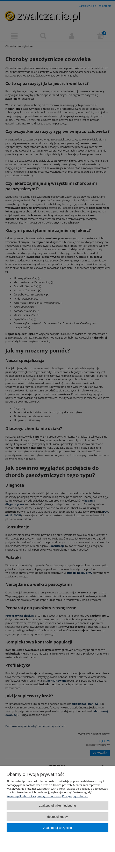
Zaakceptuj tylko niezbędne (57, 805)
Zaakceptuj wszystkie (57, 827)
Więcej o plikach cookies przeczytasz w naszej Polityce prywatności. (47, 796)
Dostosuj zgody (57, 816)
